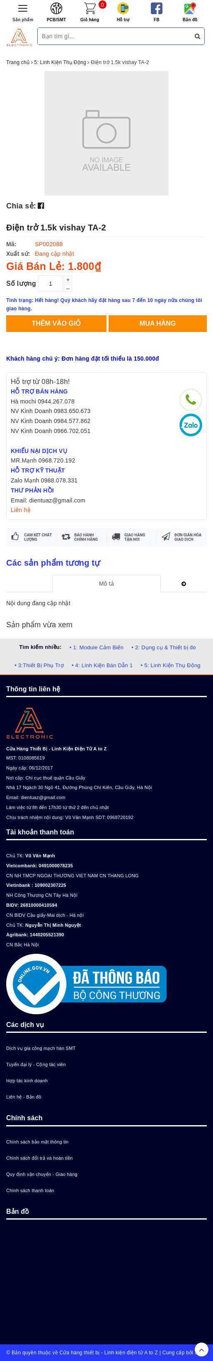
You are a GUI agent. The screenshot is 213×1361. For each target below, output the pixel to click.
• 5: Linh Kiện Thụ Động (170, 665)
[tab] (106, 583)
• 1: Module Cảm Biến (96, 647)
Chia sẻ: (21, 206)
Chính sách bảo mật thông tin (37, 1141)
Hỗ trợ (123, 19)
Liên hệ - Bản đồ (23, 1096)
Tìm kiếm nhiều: (40, 647)
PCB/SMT (56, 19)
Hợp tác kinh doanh (27, 1080)
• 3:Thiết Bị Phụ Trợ (39, 665)
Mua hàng (158, 323)
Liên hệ (21, 510)
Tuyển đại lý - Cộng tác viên (36, 1064)
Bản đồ (190, 19)
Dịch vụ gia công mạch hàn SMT (41, 1048)
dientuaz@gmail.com (43, 797)
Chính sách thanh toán (30, 1190)
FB (157, 19)
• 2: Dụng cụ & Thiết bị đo (163, 647)
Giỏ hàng (89, 19)
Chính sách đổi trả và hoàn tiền (39, 1158)
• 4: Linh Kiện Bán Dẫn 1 (102, 665)
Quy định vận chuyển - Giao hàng (41, 1174)
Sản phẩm (23, 19)
